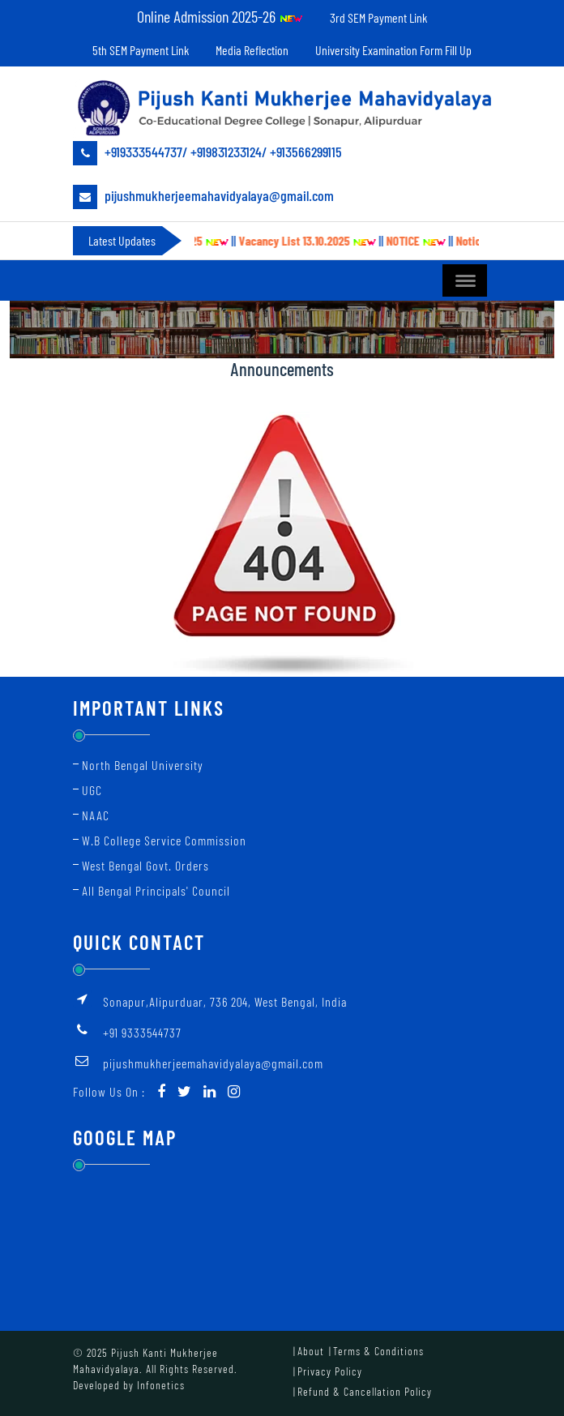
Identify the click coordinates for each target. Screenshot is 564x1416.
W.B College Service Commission (164, 840)
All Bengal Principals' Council (156, 890)
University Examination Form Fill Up (393, 50)
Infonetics (161, 1385)
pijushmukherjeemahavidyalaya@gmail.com (203, 197)
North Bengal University (142, 764)
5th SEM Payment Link (140, 50)
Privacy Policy (329, 1371)
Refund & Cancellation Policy (364, 1391)
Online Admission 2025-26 (220, 16)
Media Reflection (252, 50)
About (310, 1351)
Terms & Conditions (378, 1351)
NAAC (95, 815)
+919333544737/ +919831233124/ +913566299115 (207, 153)
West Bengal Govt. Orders (145, 865)
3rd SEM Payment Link (378, 17)
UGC (92, 790)
